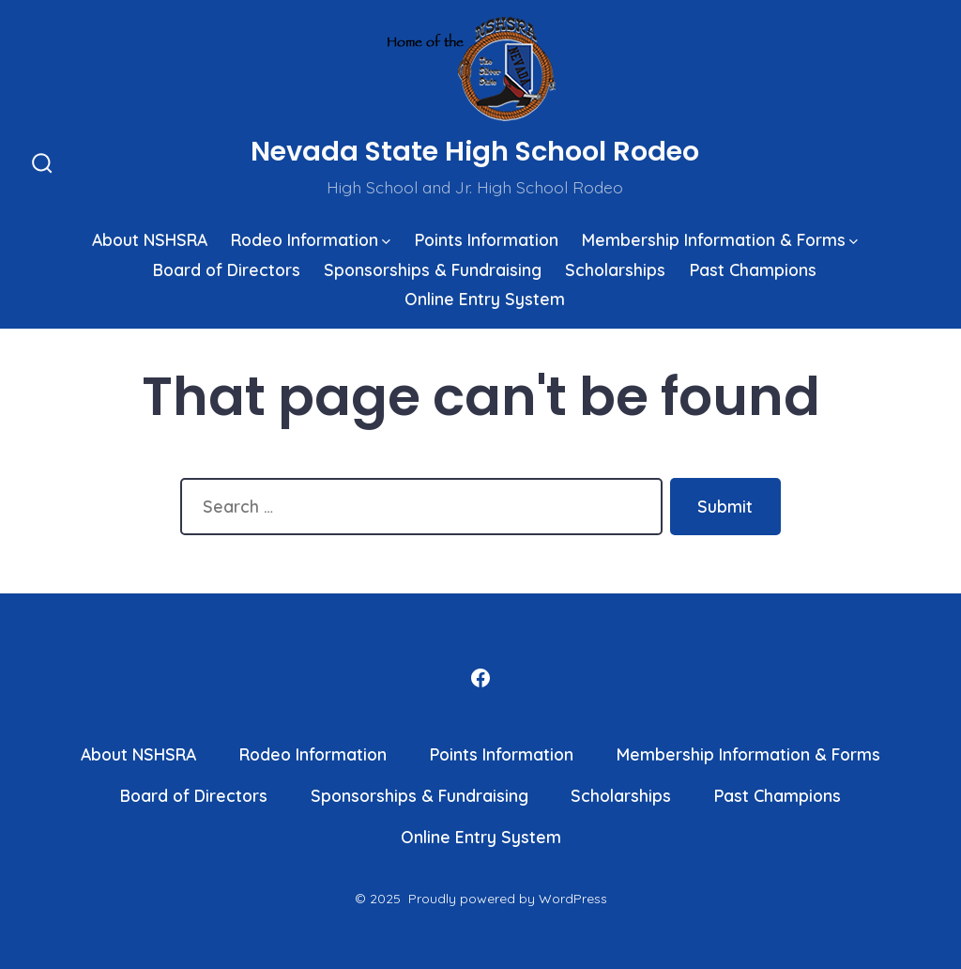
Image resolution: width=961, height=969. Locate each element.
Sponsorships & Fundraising (433, 269)
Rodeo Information (310, 239)
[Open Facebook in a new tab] (480, 678)
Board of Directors (226, 269)
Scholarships (615, 269)
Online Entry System (484, 298)
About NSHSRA (149, 239)
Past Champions (753, 269)
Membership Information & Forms (720, 239)
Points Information (486, 239)
